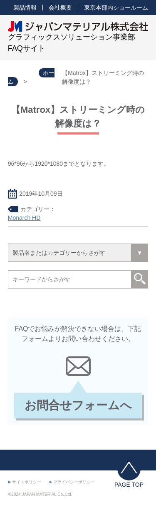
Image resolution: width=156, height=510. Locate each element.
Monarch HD (24, 217)
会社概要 (60, 7)
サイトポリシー (26, 482)
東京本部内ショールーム (116, 7)
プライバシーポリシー (74, 482)
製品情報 (25, 7)
